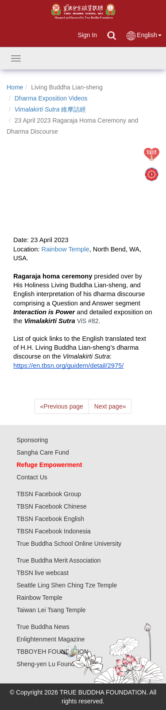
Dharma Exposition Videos (51, 98)
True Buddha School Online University (69, 543)
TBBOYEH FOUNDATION (53, 651)
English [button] (144, 35)
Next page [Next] (110, 406)
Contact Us (32, 477)
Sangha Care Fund (43, 452)
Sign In (87, 35)
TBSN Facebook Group (49, 494)
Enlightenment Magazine (51, 639)
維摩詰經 (50, 109)
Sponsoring (32, 440)
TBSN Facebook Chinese (52, 506)
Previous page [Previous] (61, 406)
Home (15, 87)
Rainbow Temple (39, 597)
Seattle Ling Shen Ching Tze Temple (67, 585)
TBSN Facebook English (51, 518)
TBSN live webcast (43, 572)
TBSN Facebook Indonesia (54, 531)
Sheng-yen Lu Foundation (52, 664)
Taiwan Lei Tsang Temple (51, 610)
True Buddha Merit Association (59, 560)
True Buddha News (43, 626)
